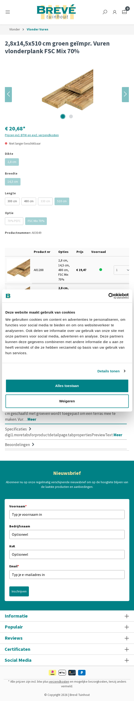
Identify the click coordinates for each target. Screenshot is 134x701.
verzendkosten (59, 682)
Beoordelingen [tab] (20, 444)
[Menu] (9, 12)
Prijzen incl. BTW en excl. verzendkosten (32, 135)
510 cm (63, 202)
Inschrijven (19, 591)
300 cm (12, 201)
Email (14, 566)
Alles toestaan (67, 386)
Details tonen (108, 371)
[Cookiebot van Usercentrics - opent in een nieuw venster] (108, 296)
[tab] (66, 413)
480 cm (29, 201)
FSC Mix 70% (37, 222)
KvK (12, 546)
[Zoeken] (105, 12)
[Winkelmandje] (124, 12)
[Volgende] (125, 94)
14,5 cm (14, 182)
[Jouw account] (115, 12)
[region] (67, 94)
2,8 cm (13, 163)
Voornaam (18, 506)
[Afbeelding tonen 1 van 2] (63, 116)
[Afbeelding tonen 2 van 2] (71, 116)
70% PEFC (15, 222)
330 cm (47, 202)
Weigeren (67, 401)
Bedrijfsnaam (19, 526)
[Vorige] (8, 94)
